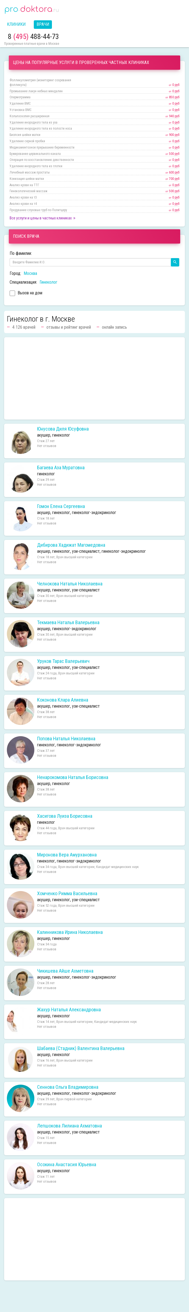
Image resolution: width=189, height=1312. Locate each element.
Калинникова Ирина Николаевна (70, 932)
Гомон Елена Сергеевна (61, 506)
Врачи (43, 24)
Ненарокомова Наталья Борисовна (72, 777)
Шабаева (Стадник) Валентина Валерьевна (80, 1048)
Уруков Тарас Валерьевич (63, 661)
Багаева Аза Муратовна (61, 467)
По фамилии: (21, 253)
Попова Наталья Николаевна (66, 738)
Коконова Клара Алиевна (62, 699)
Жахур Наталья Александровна (69, 1009)
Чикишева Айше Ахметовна (65, 970)
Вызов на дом (26, 294)
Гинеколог (48, 282)
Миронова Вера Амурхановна (67, 854)
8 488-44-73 (33, 36)
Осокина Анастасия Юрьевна (66, 1164)
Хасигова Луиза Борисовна (64, 816)
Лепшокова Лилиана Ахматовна (69, 1125)
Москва (30, 273)
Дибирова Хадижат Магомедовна (71, 545)
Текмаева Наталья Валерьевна (68, 622)
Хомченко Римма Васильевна (67, 893)
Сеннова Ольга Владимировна (67, 1087)
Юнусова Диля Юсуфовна (63, 428)
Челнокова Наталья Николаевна (69, 583)
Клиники (16, 24)
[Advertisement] (94, 378)
